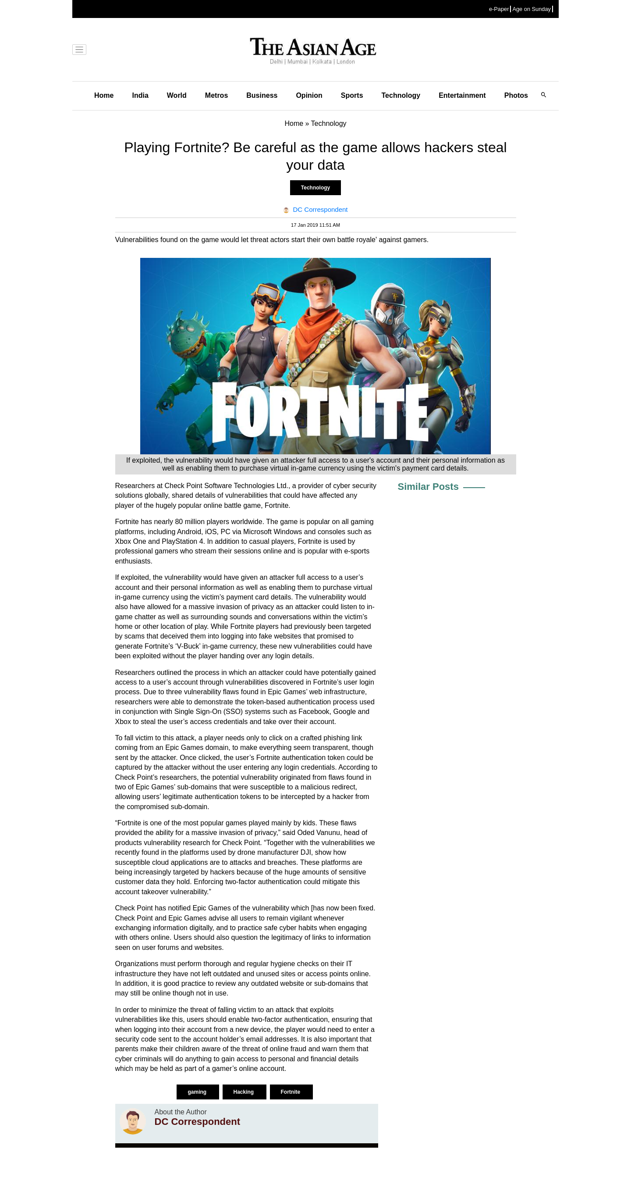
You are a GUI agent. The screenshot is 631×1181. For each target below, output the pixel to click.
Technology (401, 95)
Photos (516, 95)
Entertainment (462, 95)
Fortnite (291, 1092)
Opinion (309, 95)
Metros (216, 95)
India (140, 95)
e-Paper (499, 9)
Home (103, 95)
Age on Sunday (531, 9)
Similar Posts (428, 486)
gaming (198, 1092)
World (177, 95)
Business (261, 95)
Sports (352, 95)
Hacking (244, 1092)
